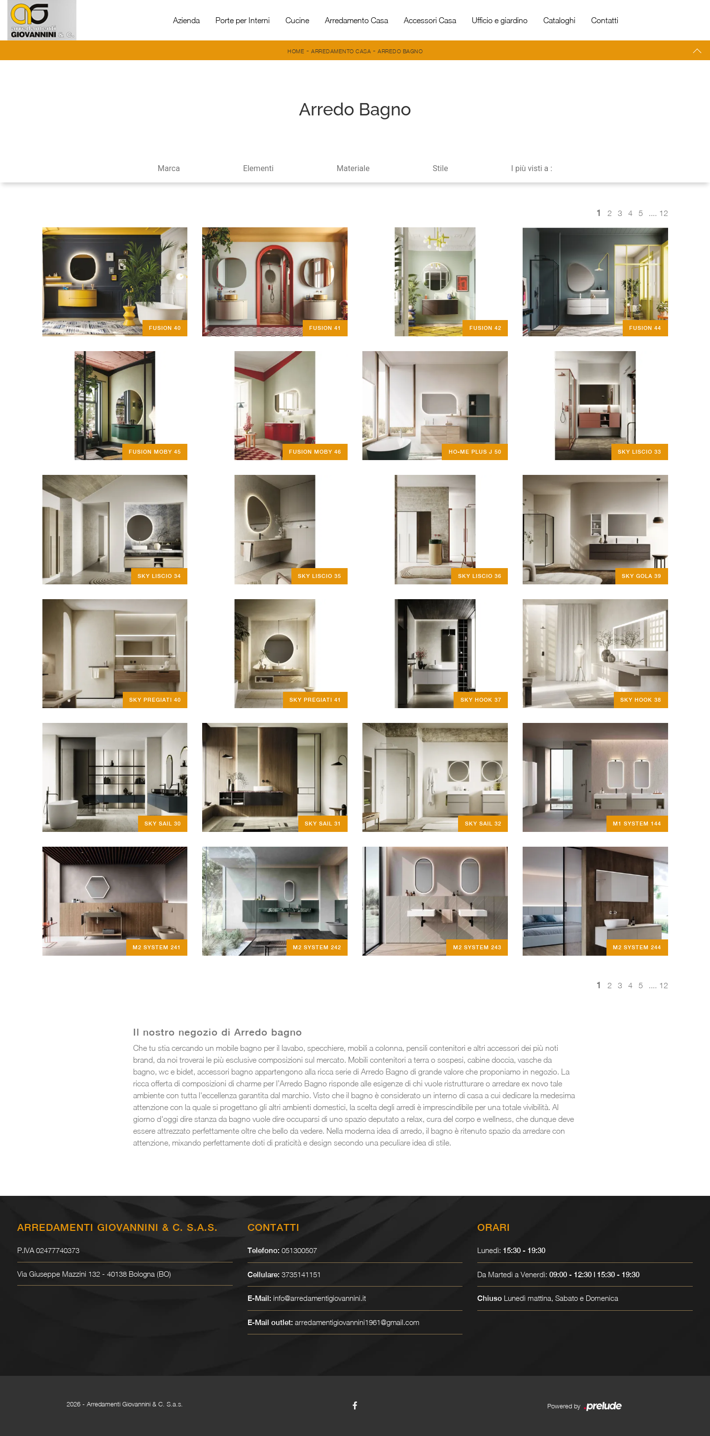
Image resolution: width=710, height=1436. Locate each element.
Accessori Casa (430, 20)
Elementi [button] (258, 168)
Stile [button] (440, 168)
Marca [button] (169, 168)
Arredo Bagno (400, 51)
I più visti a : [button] (532, 168)
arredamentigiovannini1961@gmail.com (358, 1322)
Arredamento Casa (356, 20)
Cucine (297, 20)
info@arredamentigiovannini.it (319, 1297)
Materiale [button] (353, 168)
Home (295, 51)
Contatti (604, 20)
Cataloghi (559, 20)
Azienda (186, 20)
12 (663, 213)
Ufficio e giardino (500, 20)
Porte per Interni (242, 20)
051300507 (299, 1250)
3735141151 (301, 1274)
